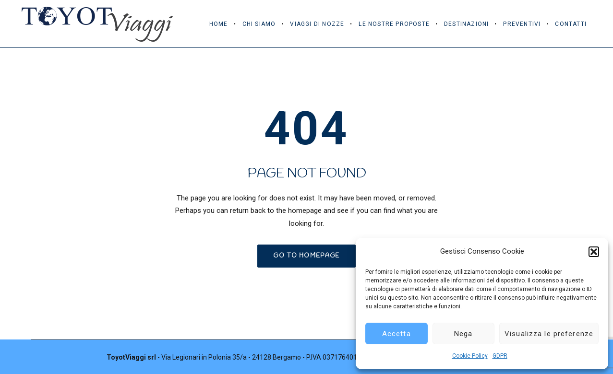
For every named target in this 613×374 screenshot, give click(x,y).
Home (218, 24)
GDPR (500, 355)
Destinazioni (466, 24)
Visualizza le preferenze (549, 333)
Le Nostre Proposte (394, 24)
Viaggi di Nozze (317, 24)
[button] (594, 252)
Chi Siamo (259, 24)
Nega (463, 333)
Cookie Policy (470, 355)
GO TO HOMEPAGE (306, 256)
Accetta (396, 333)
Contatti (571, 24)
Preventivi (522, 24)
